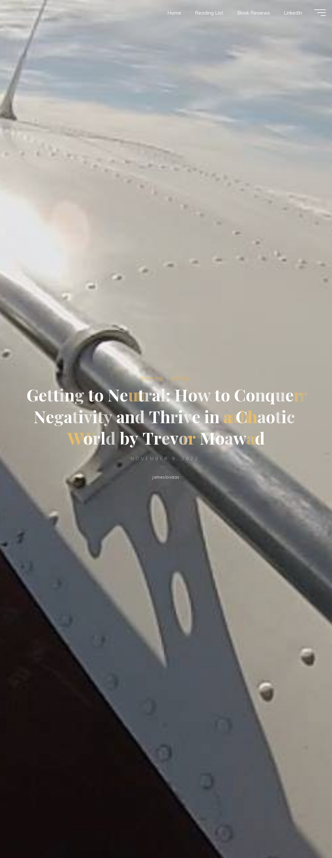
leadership (150, 377)
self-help (180, 377)
